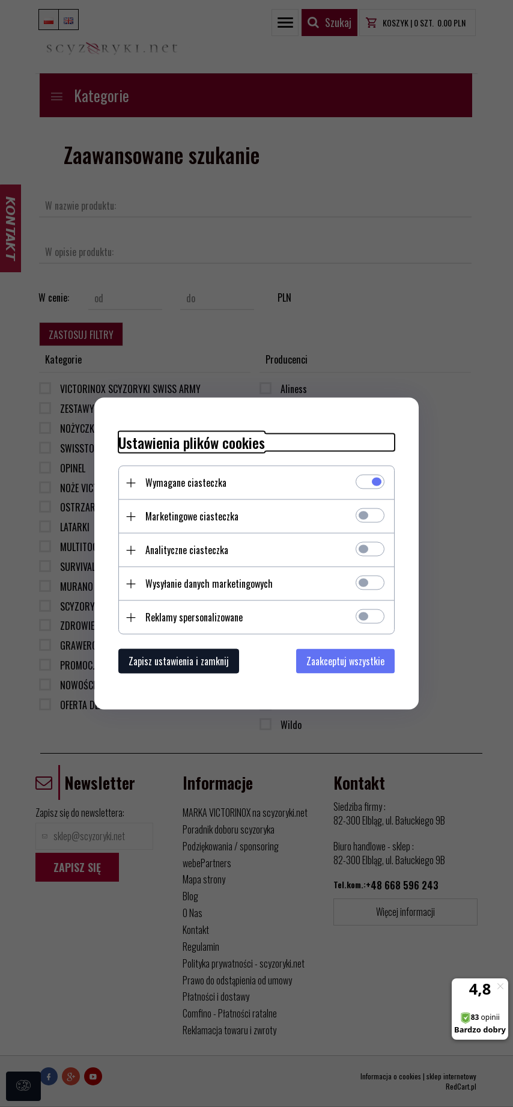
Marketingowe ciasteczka (191, 516)
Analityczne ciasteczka (186, 550)
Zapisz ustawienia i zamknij (179, 661)
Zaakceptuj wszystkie (345, 661)
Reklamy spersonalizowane (194, 617)
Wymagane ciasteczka (185, 482)
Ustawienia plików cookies (191, 442)
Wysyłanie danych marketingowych (209, 583)
